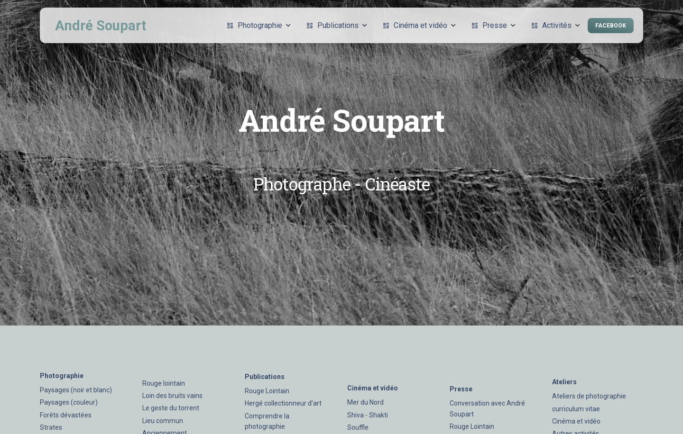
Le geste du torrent (170, 408)
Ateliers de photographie (589, 396)
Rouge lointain (163, 383)
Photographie (258, 25)
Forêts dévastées (66, 415)
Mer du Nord (365, 402)
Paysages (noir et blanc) (76, 390)
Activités (555, 25)
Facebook (610, 25)
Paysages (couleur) (69, 402)
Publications (336, 25)
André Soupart (100, 26)
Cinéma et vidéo (419, 25)
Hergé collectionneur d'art (283, 403)
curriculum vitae (576, 409)
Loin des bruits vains (172, 395)
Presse (493, 25)
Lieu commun (162, 421)
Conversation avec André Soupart (487, 408)
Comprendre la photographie (267, 421)
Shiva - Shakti (367, 415)
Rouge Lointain (267, 391)
